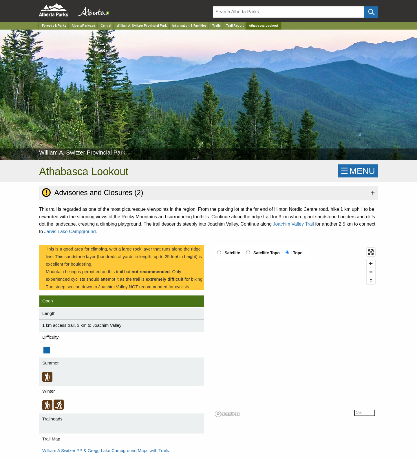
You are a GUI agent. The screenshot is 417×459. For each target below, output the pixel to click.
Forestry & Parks (54, 26)
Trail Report (235, 26)
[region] (295, 332)
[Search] (288, 12)
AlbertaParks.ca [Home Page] (83, 26)
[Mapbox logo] (227, 414)
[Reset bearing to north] (371, 280)
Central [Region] (106, 26)
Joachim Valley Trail (293, 224)
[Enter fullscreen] (371, 252)
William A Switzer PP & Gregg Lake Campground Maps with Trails (105, 450)
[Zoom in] (371, 263)
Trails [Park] (216, 26)
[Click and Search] (371, 12)
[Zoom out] (371, 272)
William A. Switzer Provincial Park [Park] (142, 26)
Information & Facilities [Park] (189, 26)
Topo (298, 253)
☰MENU (358, 171)
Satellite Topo (266, 253)
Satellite (232, 253)
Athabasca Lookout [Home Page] (263, 26)
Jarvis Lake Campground (70, 231)
